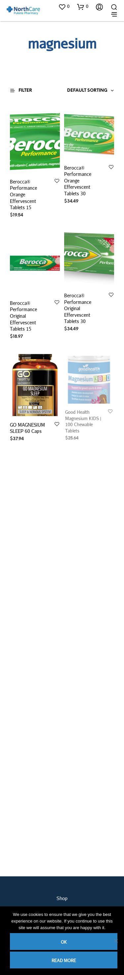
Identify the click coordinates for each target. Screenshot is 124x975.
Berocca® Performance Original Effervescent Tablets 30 (77, 308)
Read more (64, 960)
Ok (64, 942)
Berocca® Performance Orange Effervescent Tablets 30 (77, 180)
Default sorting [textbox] (87, 90)
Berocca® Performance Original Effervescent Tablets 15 (23, 316)
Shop (62, 898)
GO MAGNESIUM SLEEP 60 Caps (28, 427)
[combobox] (78, 90)
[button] (63, 6)
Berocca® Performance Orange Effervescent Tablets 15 (23, 194)
